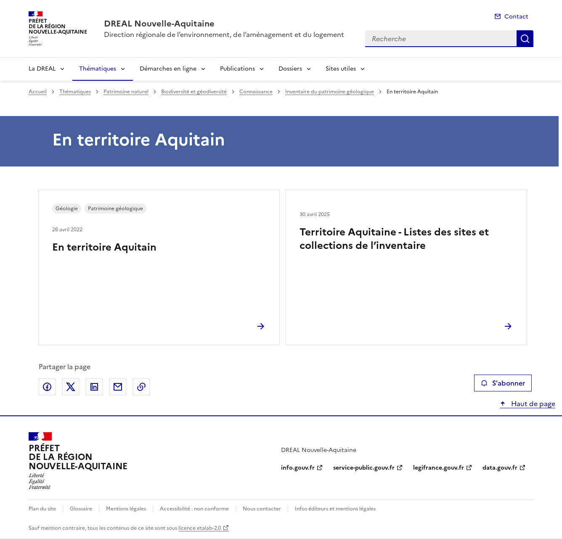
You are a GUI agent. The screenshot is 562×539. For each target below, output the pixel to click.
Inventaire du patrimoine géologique (329, 91)
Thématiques (97, 68)
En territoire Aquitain (104, 247)
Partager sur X (70, 386)
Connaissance (256, 91)
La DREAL (42, 68)
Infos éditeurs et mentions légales (335, 509)
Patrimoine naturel (125, 91)
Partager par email (117, 386)
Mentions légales (126, 509)
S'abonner (503, 383)
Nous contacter (262, 509)
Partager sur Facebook (47, 386)
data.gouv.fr (499, 467)
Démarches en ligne (168, 68)
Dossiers (290, 68)
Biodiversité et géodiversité (194, 91)
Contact (516, 16)
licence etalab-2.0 (199, 528)
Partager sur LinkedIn (94, 386)
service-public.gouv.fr (364, 467)
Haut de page (532, 404)
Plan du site (42, 509)
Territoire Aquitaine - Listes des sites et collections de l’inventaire (394, 239)
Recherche (525, 38)
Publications (237, 68)
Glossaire (81, 509)
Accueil (38, 91)
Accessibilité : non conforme (194, 509)
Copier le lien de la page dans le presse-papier (141, 386)
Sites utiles (341, 68)
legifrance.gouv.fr (438, 467)
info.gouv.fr (298, 467)
